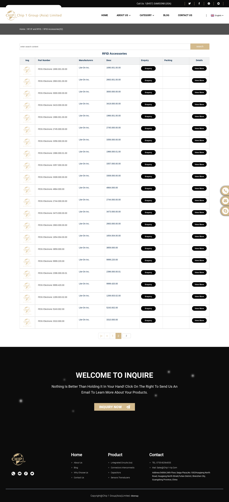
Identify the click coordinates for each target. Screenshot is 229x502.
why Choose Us (81, 472)
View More (199, 68)
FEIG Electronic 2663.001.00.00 (52, 81)
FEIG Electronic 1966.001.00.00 (52, 117)
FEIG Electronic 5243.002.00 (51, 309)
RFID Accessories (51, 29)
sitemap (134, 496)
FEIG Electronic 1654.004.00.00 (52, 237)
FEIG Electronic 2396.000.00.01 (52, 273)
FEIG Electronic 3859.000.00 (51, 249)
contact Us (79, 477)
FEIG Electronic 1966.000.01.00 (52, 153)
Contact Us (185, 15)
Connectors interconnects (122, 467)
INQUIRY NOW (110, 407)
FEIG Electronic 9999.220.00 (51, 261)
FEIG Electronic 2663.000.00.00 (52, 225)
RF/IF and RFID (34, 29)
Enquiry (148, 68)
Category (147, 15)
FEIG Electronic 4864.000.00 (51, 189)
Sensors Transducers (120, 477)
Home (104, 15)
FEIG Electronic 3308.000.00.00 (52, 177)
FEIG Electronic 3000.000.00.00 (52, 93)
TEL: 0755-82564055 (161, 462)
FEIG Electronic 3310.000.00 (51, 321)
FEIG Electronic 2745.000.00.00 (52, 129)
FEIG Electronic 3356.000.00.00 (52, 141)
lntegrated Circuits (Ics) (121, 462)
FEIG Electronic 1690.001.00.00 (52, 69)
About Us (124, 15)
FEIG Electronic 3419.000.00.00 (52, 105)
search (199, 46)
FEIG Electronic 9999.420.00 (51, 285)
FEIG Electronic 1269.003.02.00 (52, 297)
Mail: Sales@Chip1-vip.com (164, 467)
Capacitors (116, 472)
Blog (166, 15)
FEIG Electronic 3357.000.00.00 (52, 165)
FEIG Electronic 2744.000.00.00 (52, 201)
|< (101, 336)
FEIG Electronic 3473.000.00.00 (52, 213)
